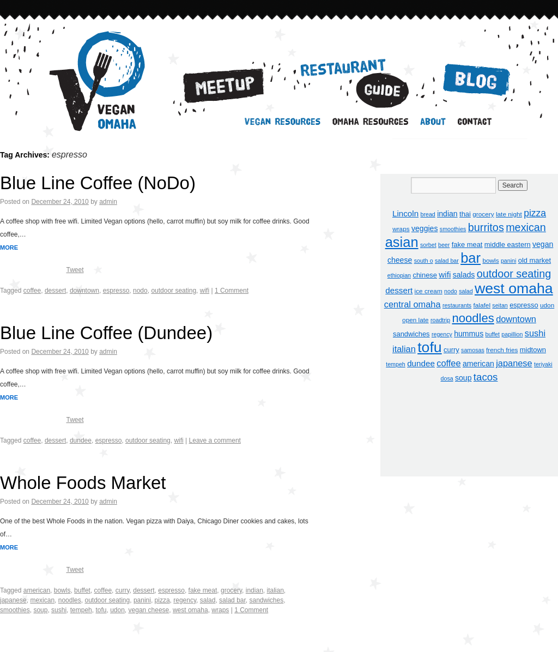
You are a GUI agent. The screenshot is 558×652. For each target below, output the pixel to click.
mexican (42, 600)
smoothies (15, 610)
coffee (32, 290)
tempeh (81, 610)
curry (123, 590)
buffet (82, 590)
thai (465, 214)
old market (534, 260)
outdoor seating (173, 290)
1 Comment (231, 290)
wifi (204, 290)
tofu (100, 610)
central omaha (412, 304)
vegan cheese (149, 610)
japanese (13, 600)
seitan (499, 305)
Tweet (74, 270)
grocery (231, 590)
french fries (502, 350)
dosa (447, 378)
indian (254, 590)
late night (509, 214)
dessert (55, 290)
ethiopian (399, 275)
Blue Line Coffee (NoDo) (98, 183)
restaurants (456, 305)
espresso (116, 290)
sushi (58, 610)
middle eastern (507, 244)
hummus (468, 333)
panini (142, 600)
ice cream (428, 291)
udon (117, 610)
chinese (425, 275)
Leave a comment (215, 440)
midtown (533, 350)
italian (274, 590)
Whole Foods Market (83, 483)
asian (401, 242)
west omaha (190, 610)
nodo (140, 290)
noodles (69, 600)
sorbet (428, 245)
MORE (9, 247)
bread (428, 214)
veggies (424, 228)
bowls (62, 590)
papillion (512, 334)
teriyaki (543, 364)
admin (108, 202)
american (36, 590)
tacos (486, 377)
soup (40, 610)
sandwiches (266, 600)
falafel (482, 305)
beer (444, 245)
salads (464, 274)
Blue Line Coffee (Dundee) (106, 333)
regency (184, 600)
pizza (162, 600)
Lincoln (405, 213)
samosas (472, 350)
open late (415, 320)
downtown (84, 290)
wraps (220, 610)
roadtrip (440, 320)
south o (423, 260)
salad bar (232, 600)
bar (470, 257)
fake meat (203, 590)
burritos (486, 227)
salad (208, 600)
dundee (81, 440)
